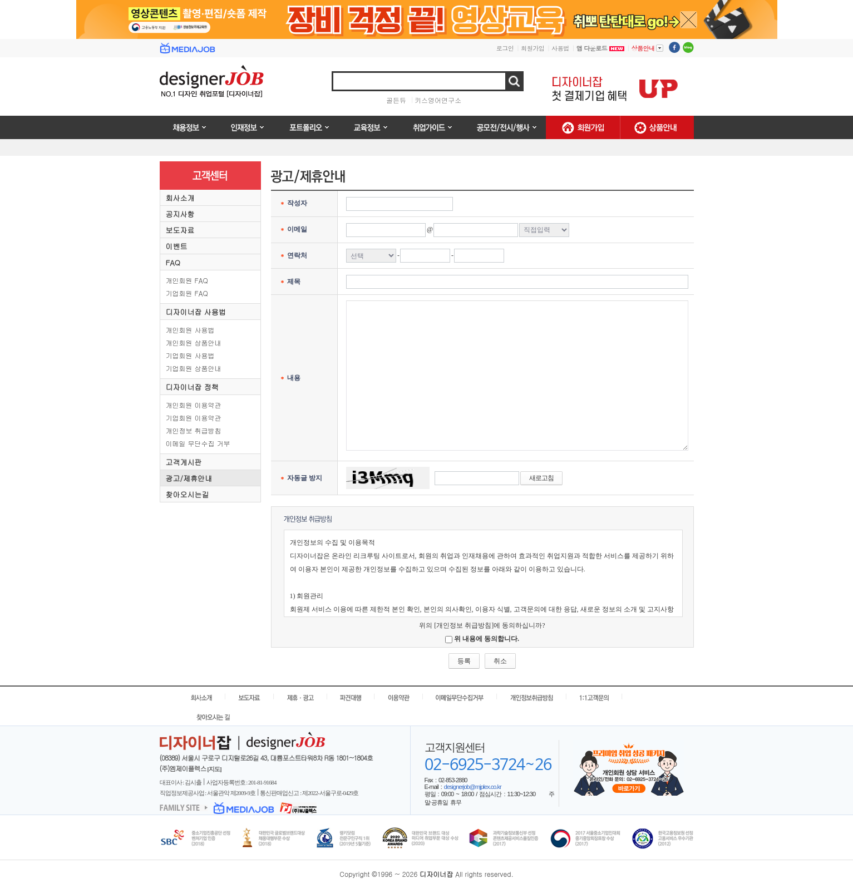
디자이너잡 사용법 (196, 312)
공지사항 (180, 214)
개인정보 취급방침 (193, 430)
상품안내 (647, 47)
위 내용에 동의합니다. (486, 639)
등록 (464, 661)
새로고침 (541, 478)
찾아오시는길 (187, 494)
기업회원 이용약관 (193, 417)
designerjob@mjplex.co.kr (472, 786)
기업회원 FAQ (187, 293)
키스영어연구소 (438, 100)
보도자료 (180, 230)
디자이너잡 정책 (192, 387)
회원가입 (532, 48)
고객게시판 (184, 462)
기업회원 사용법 (190, 355)
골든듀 (396, 100)
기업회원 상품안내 (193, 368)
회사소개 (180, 198)
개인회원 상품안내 (193, 342)
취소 (500, 661)
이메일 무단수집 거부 (198, 443)
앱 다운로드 (600, 48)
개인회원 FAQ (187, 280)
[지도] (214, 769)
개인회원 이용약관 (193, 405)
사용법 (560, 48)
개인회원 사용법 (190, 329)
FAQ (173, 262)
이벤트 (177, 246)
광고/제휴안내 (189, 478)
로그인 (505, 48)
